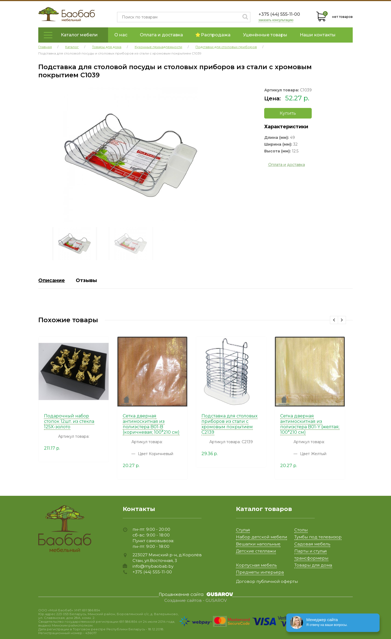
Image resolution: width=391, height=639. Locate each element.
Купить (288, 113)
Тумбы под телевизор (318, 536)
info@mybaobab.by (153, 566)
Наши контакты (318, 34)
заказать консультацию (276, 20)
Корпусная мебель (256, 565)
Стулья (243, 529)
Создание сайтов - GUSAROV (195, 600)
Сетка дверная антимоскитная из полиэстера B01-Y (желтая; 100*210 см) (309, 424)
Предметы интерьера (260, 572)
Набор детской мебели (261, 536)
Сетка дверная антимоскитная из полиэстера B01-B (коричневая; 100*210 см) (151, 424)
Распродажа (213, 34)
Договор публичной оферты (267, 581)
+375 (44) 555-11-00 (279, 14)
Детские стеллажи (256, 551)
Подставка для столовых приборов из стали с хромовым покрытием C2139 (229, 424)
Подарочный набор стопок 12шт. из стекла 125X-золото (69, 421)
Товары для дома (313, 565)
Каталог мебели (79, 34)
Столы (301, 529)
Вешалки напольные (258, 544)
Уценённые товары (265, 34)
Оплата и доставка (161, 34)
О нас (120, 34)
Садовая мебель (312, 544)
